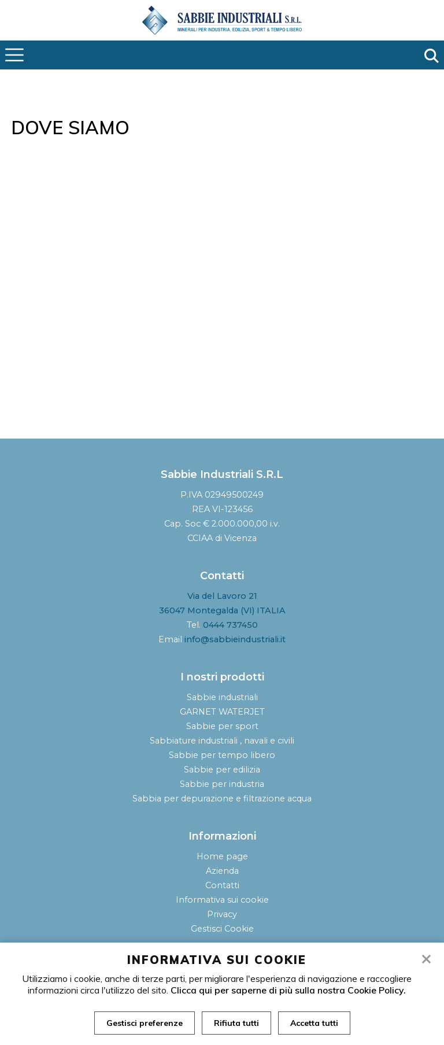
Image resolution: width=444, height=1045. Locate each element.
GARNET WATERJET (222, 712)
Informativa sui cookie (222, 900)
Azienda (222, 871)
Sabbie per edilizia (222, 769)
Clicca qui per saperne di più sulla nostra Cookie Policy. (288, 990)
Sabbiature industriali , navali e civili (222, 740)
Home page (222, 856)
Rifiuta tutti (236, 1023)
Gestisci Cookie (222, 928)
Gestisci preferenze (144, 1023)
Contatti (222, 885)
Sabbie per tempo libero (222, 755)
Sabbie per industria (222, 784)
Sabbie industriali (222, 697)
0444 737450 (230, 625)
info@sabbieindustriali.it (235, 639)
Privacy (222, 914)
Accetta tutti (314, 1023)
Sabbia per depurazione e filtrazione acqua (222, 798)
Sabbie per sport (222, 726)
